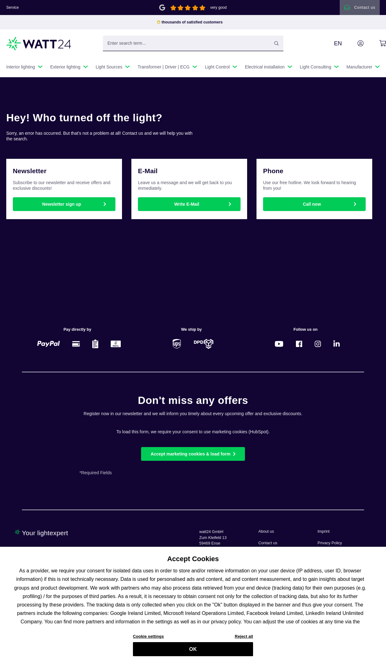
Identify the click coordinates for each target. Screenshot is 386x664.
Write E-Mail (186, 204)
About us (266, 531)
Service (12, 7)
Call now (312, 204)
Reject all (244, 639)
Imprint (323, 531)
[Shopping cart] (375, 43)
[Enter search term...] (193, 43)
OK (193, 652)
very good (218, 7)
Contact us (267, 543)
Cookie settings (148, 639)
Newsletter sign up (61, 204)
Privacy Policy (329, 543)
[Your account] (353, 43)
